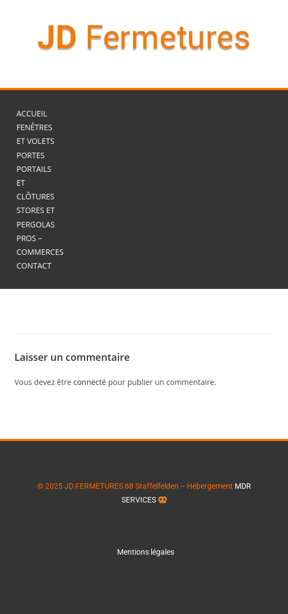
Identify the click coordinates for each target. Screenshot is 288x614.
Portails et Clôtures (35, 183)
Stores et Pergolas (35, 217)
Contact (33, 265)
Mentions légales (146, 552)
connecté (89, 382)
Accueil (31, 113)
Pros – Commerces (40, 245)
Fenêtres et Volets (35, 134)
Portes (30, 155)
